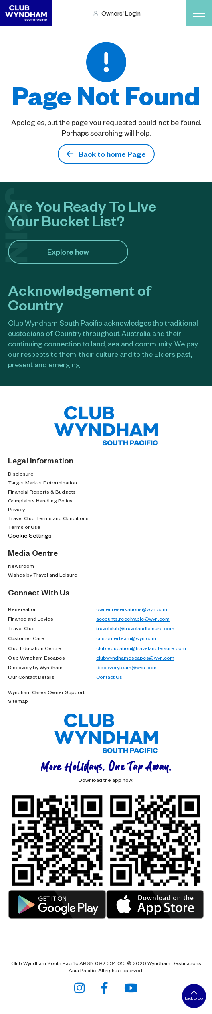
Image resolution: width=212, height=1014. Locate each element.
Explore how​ (68, 251)
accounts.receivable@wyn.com (133, 618)
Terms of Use (24, 527)
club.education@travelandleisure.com (141, 648)
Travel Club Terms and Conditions (48, 518)
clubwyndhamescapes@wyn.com (135, 657)
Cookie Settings (30, 535)
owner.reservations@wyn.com (131, 609)
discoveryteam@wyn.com (126, 667)
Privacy (16, 509)
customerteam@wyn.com (126, 638)
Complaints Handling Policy (40, 500)
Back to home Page (106, 153)
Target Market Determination (42, 482)
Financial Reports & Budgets (42, 491)
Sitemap (18, 701)
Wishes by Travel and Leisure (42, 574)
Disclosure (21, 473)
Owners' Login (121, 13)
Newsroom (21, 566)
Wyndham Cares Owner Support (46, 692)
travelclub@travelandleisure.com (135, 628)
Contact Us (109, 677)
